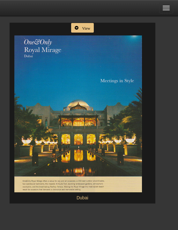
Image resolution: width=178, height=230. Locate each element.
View (84, 28)
